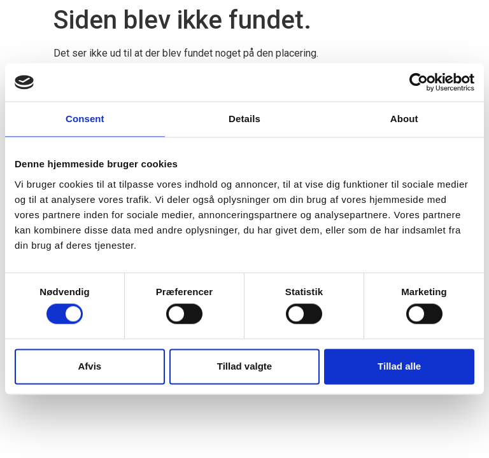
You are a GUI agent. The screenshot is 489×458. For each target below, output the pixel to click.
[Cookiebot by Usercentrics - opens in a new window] (418, 82)
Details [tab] (244, 118)
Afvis (89, 366)
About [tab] (404, 118)
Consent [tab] (85, 118)
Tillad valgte (244, 366)
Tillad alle (399, 366)
